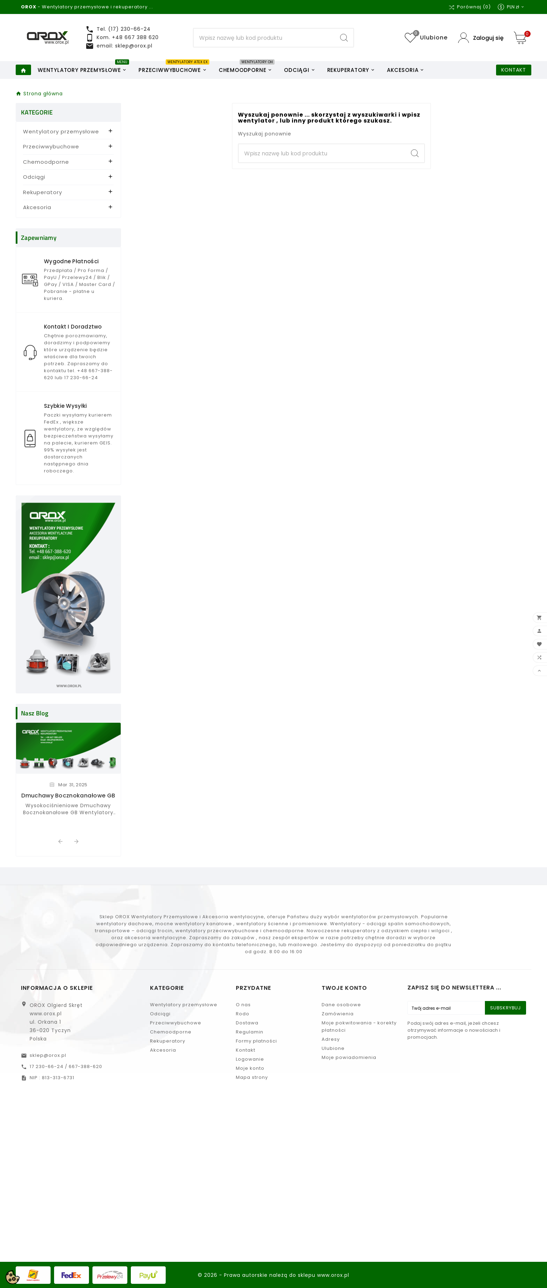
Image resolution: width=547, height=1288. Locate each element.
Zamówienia (338, 1013)
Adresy (331, 1039)
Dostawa (247, 1023)
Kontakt (245, 1050)
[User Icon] (480, 37)
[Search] (264, 38)
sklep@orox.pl (48, 1055)
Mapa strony (252, 1077)
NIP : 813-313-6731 (52, 1077)
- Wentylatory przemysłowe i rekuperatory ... (87, 6)
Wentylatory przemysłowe (61, 131)
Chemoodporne (46, 161)
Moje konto (250, 1068)
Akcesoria (37, 207)
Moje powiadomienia (349, 1057)
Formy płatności (256, 1041)
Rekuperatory (42, 192)
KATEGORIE (37, 112)
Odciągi (34, 177)
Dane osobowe (341, 1004)
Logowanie (250, 1059)
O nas (243, 1004)
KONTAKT (513, 69)
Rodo (242, 1013)
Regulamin (249, 1032)
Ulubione (333, 1048)
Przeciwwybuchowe (51, 146)
